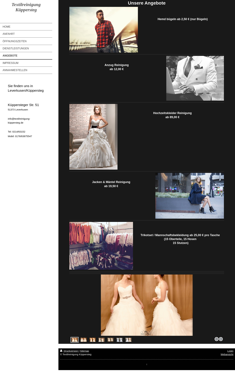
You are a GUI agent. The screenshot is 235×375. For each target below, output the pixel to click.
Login (230, 351)
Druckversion (69, 351)
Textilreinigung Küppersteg (26, 7)
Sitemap (84, 351)
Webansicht (227, 354)
